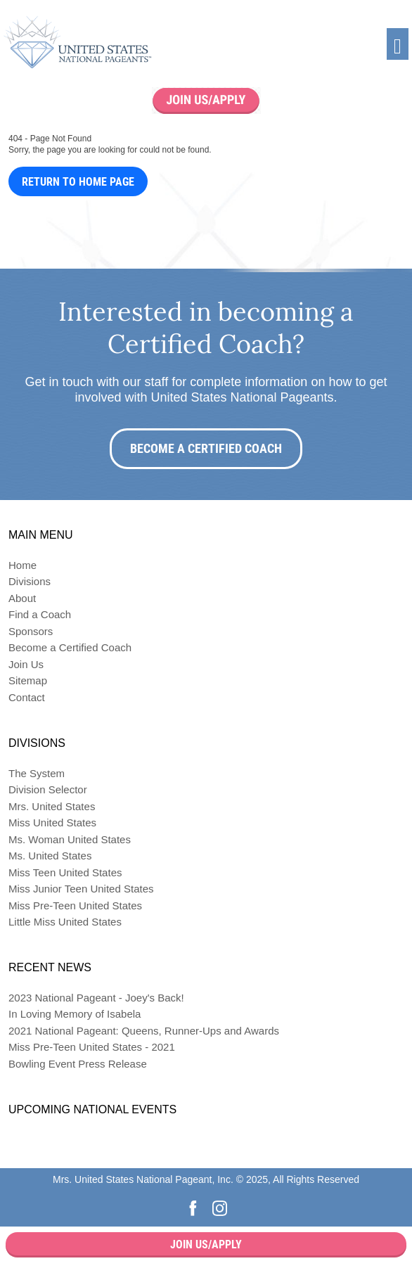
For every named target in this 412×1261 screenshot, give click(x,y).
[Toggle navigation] (397, 44)
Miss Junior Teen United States (81, 889)
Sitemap (27, 680)
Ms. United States (49, 856)
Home (22, 565)
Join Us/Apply (206, 1244)
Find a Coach (39, 614)
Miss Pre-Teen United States (75, 905)
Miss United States (52, 822)
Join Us (26, 664)
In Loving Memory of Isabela (74, 1014)
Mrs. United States (51, 806)
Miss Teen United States (65, 872)
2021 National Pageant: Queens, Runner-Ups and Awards (143, 1031)
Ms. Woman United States (69, 839)
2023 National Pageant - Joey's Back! (96, 998)
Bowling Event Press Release (77, 1064)
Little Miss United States (65, 922)
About (22, 598)
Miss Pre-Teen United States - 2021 (91, 1047)
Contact (26, 697)
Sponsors (30, 631)
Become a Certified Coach (206, 448)
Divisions (29, 581)
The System (36, 773)
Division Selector (47, 789)
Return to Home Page (78, 181)
